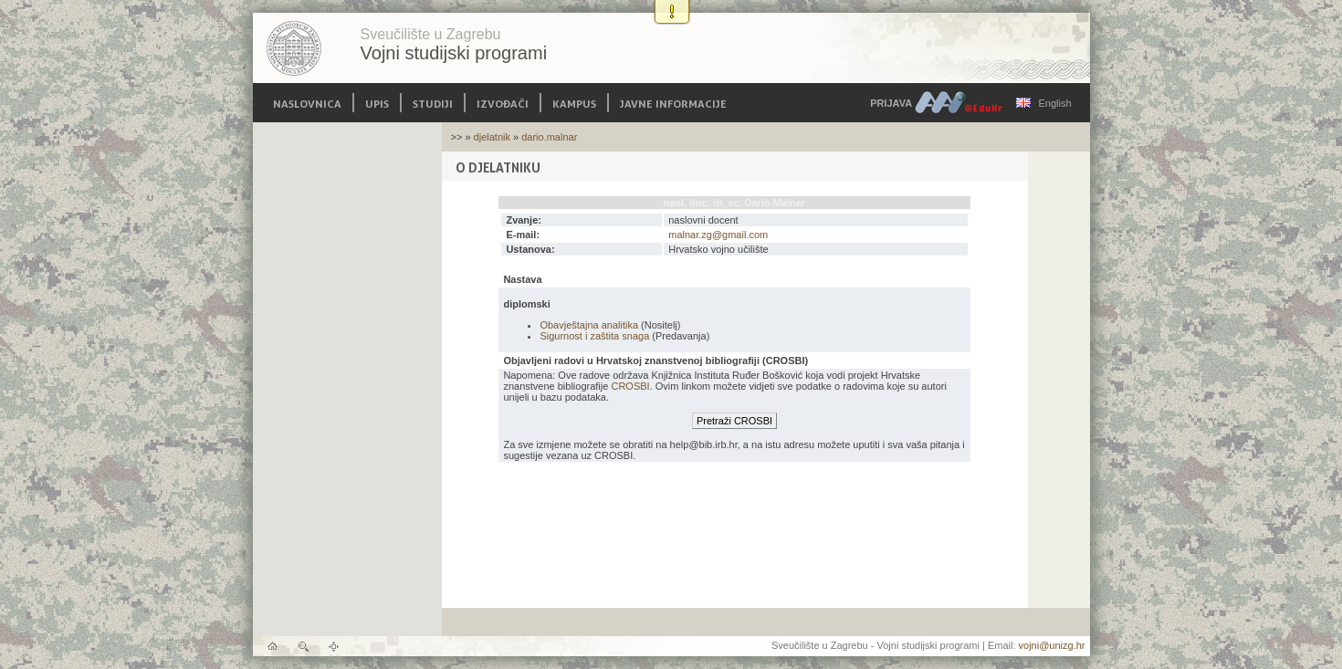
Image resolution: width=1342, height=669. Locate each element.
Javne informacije (673, 102)
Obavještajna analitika (589, 324)
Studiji (433, 102)
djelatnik (492, 136)
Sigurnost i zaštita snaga (594, 335)
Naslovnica (307, 102)
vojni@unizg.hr (1052, 645)
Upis (377, 102)
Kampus (574, 102)
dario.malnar (549, 136)
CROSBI (630, 386)
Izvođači (503, 102)
